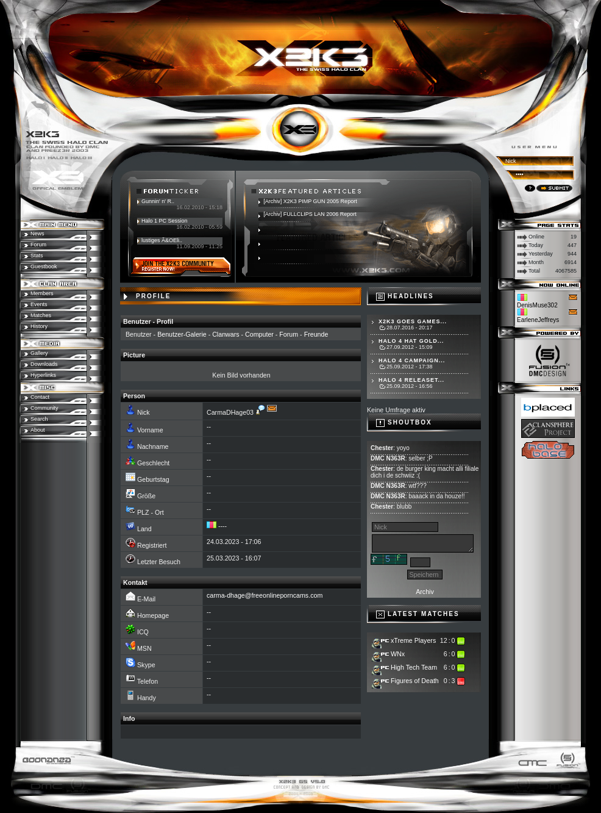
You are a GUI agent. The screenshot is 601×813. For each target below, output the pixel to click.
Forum (288, 334)
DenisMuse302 (537, 305)
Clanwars (225, 334)
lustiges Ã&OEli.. (161, 240)
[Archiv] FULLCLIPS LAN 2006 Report (310, 214)
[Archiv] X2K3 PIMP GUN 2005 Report (310, 201)
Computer (259, 334)
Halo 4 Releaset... (411, 380)
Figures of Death (415, 680)
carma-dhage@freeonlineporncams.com (264, 595)
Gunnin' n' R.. (157, 201)
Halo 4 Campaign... (412, 360)
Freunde (316, 334)
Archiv (425, 591)
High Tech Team (414, 667)
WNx (398, 653)
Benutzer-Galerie (182, 334)
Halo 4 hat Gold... (411, 341)
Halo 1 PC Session (164, 221)
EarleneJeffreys (538, 320)
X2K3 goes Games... (413, 321)
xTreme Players (413, 640)
